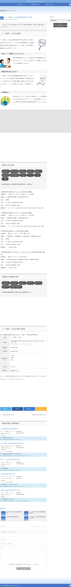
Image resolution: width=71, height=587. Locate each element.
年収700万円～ (14, 171)
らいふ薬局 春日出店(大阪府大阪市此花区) (37, 512)
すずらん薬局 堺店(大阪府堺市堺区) (14, 512)
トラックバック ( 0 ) (36, 526)
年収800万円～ (5, 171)
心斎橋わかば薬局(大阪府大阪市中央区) (10, 490)
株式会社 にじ (5, 484)
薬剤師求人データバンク (8, 10)
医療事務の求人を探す (35, 4)
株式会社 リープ (4, 48)
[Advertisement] (11, 121)
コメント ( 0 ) (44, 526)
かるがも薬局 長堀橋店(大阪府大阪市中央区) (12, 443)
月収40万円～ (22, 171)
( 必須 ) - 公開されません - (7, 543)
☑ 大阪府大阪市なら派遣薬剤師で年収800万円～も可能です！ (17, 184)
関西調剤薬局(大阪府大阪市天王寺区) (38, 414)
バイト (37, 175)
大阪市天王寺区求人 (60, 26)
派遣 (5, 178)
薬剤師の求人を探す (21, 4)
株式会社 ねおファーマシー (8, 437)
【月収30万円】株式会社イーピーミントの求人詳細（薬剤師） (17, 191)
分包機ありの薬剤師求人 (16, 286)
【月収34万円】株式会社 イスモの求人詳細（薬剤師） (15, 231)
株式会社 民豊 (5, 468)
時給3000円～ (38, 171)
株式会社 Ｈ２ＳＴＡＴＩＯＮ (8, 498)
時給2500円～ (5, 175)
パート (30, 175)
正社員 (23, 175)
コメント (13, 379)
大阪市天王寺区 (14, 19)
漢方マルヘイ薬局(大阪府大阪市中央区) (10, 459)
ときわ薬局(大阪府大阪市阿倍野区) (9, 428)
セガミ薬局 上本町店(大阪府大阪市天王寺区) (37, 517)
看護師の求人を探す (50, 4)
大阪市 (10, 19)
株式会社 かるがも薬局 (7, 453)
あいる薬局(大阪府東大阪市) (13, 516)
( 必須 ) (3, 539)
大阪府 (7, 19)
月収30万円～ (30, 171)
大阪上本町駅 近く (15, 175)
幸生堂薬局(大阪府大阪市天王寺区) (8, 414)
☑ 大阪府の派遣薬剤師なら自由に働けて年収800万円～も (16, 292)
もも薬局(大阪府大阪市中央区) (8, 474)
